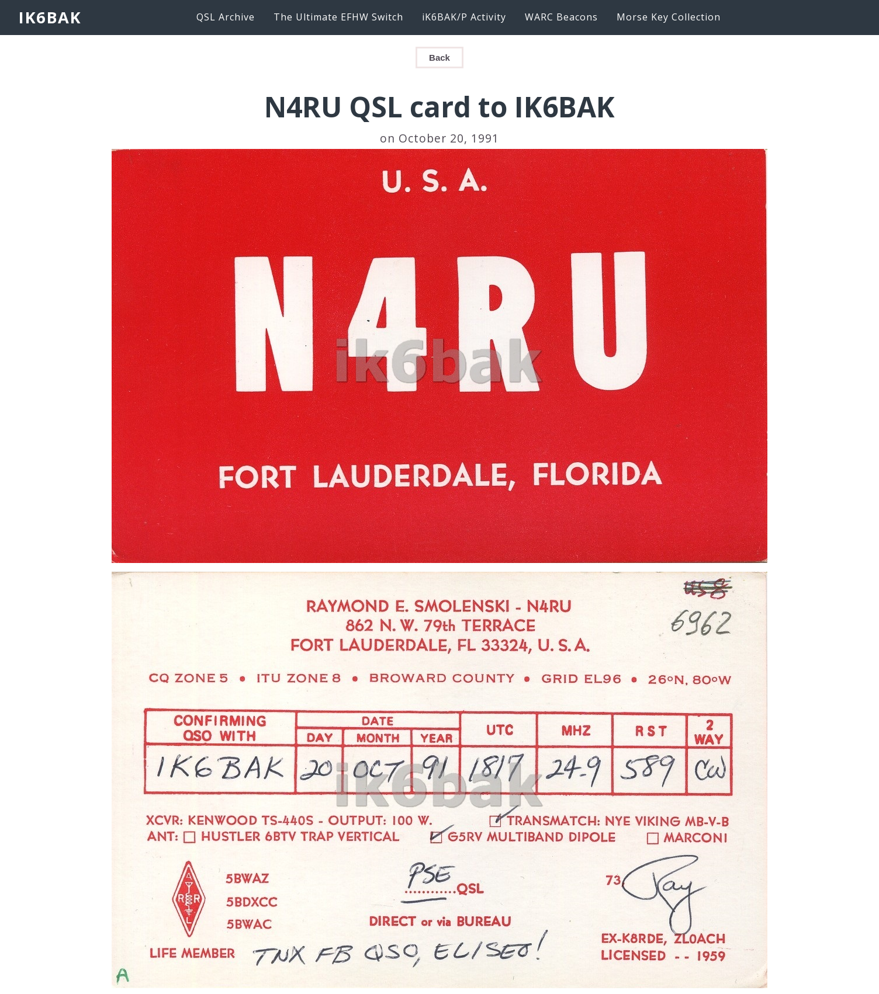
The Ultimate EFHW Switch (338, 17)
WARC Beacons (561, 17)
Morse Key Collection (669, 17)
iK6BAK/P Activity (464, 17)
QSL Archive (225, 17)
